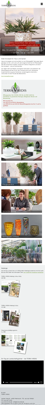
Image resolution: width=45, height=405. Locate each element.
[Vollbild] (41, 382)
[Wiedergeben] (4, 382)
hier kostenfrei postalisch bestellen (33, 272)
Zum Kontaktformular (7, 76)
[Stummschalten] (38, 382)
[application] (22, 372)
